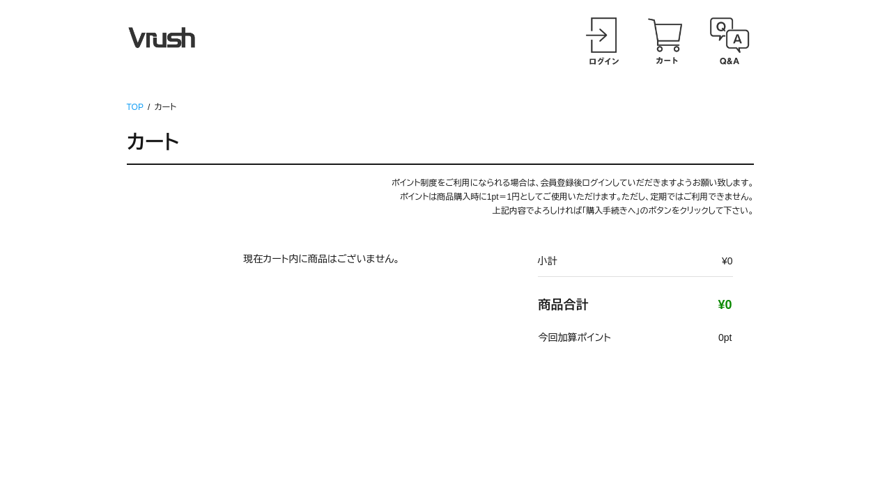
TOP (135, 107)
